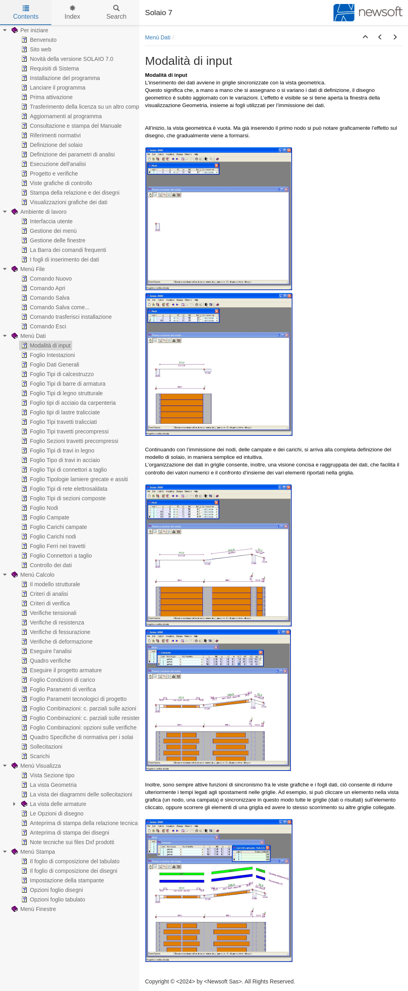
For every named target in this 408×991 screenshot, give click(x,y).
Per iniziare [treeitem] (29, 30)
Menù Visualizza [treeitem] (35, 766)
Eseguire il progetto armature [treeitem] (61, 670)
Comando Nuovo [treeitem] (46, 278)
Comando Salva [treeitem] (45, 297)
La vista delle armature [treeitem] (53, 804)
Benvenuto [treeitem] (38, 40)
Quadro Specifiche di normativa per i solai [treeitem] (76, 737)
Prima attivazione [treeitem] (46, 97)
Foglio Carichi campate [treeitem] (53, 527)
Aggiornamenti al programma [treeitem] (61, 116)
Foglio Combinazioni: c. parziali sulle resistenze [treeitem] (83, 718)
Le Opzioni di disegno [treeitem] (52, 813)
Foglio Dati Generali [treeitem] (49, 364)
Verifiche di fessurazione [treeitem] (55, 632)
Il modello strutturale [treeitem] (50, 584)
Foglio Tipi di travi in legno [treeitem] (57, 450)
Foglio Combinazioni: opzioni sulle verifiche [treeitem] (78, 727)
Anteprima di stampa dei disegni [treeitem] (64, 832)
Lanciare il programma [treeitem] (52, 87)
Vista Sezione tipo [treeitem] (47, 775)
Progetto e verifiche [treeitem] (49, 173)
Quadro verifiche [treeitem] (45, 660)
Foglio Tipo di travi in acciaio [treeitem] (60, 460)
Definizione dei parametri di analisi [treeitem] (67, 154)
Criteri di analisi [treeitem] (44, 594)
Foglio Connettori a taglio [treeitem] (56, 555)
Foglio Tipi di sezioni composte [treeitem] (63, 498)
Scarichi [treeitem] (35, 756)
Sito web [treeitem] (35, 49)
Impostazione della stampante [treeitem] (62, 880)
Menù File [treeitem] (27, 269)
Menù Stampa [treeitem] (32, 851)
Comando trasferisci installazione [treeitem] (66, 317)
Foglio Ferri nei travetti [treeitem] (52, 546)
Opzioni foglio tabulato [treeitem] (52, 899)
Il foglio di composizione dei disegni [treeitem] (68, 871)
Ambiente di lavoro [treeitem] (38, 212)
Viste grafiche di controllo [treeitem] (56, 183)
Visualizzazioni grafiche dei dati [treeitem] (63, 202)
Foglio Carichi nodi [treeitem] (48, 536)
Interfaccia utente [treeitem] (46, 221)
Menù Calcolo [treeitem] (32, 574)
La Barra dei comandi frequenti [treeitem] (63, 250)
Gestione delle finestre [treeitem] (52, 240)
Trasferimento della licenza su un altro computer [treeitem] (84, 106)
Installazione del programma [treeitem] (60, 78)
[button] (365, 37)
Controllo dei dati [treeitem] (46, 565)
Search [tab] (116, 12)
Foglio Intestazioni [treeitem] (47, 355)
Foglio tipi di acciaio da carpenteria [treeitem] (68, 403)
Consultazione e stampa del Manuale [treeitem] (71, 126)
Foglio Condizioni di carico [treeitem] (57, 680)
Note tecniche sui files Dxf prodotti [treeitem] (67, 842)
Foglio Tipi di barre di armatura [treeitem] (63, 383)
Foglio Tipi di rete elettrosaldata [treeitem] (64, 489)
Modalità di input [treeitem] (45, 345)
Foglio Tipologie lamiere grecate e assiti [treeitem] (74, 479)
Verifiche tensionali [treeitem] (48, 613)
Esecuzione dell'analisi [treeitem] (53, 164)
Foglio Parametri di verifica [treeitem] (58, 689)
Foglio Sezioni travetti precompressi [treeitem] (69, 441)
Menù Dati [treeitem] (28, 336)
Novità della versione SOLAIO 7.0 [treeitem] (66, 59)
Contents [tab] (26, 12)
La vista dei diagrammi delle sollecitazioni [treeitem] (76, 794)
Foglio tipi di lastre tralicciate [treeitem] (60, 412)
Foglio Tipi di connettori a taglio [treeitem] (63, 469)
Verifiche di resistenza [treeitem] (52, 622)
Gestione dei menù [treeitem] (48, 231)
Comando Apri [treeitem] (42, 288)
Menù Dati (158, 37)
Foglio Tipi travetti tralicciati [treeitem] (58, 422)
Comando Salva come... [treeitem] (54, 307)
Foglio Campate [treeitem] (44, 517)
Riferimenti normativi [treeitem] (50, 135)
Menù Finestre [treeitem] (33, 909)
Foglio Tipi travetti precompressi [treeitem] (64, 431)
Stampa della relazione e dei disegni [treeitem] (70, 192)
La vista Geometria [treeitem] (48, 785)
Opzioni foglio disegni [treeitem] (51, 890)
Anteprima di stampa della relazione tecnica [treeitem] (79, 823)
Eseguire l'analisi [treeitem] (46, 651)
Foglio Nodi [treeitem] (39, 508)
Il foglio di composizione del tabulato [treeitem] (70, 861)
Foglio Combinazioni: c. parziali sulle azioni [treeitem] (78, 708)
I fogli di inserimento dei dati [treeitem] (59, 259)
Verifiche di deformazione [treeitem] (56, 641)
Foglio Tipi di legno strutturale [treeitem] (61, 393)
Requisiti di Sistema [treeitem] (49, 68)
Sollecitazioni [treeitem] (41, 746)
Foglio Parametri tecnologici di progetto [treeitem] (73, 699)
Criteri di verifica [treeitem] (45, 603)
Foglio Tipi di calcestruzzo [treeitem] (57, 374)
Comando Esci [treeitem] (43, 326)
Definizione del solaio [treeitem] (51, 145)
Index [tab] (72, 12)
